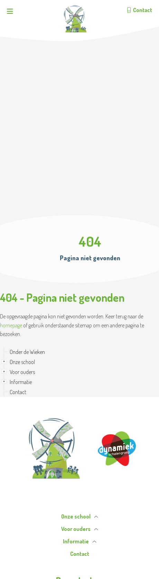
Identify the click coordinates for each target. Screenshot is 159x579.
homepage (11, 325)
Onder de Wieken (27, 351)
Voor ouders (22, 371)
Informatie (21, 382)
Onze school (22, 361)
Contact (18, 392)
